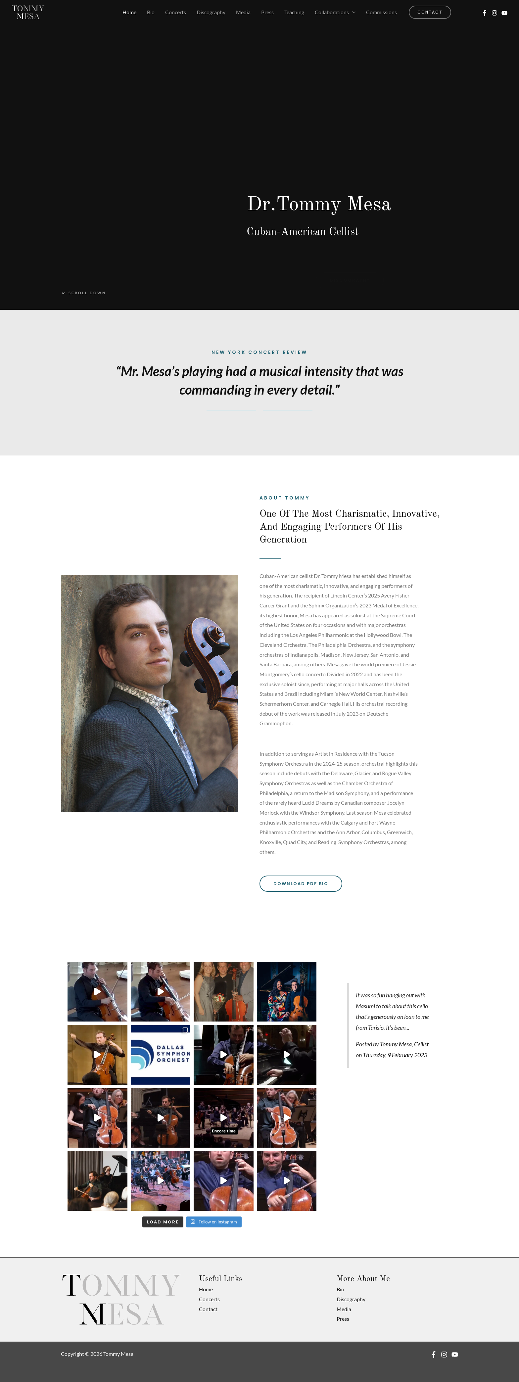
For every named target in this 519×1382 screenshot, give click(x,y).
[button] (430, 12)
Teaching (294, 12)
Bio (151, 12)
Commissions (381, 12)
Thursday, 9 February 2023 (395, 1055)
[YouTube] (504, 13)
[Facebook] (485, 13)
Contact (208, 1309)
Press (267, 12)
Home (129, 12)
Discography (211, 12)
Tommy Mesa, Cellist (404, 1044)
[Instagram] (494, 13)
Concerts (175, 12)
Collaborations (332, 12)
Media (243, 12)
